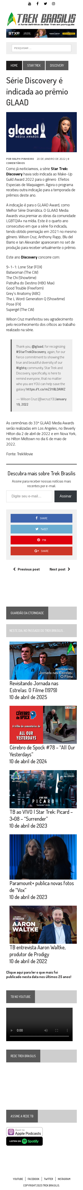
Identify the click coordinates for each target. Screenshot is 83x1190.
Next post (60, 569)
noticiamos (28, 169)
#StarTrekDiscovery (31, 351)
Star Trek (34, 65)
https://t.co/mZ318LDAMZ (45, 389)
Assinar (65, 496)
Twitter (48, 1179)
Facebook (33, 1179)
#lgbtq (21, 367)
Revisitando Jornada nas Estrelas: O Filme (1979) (34, 686)
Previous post (26, 569)
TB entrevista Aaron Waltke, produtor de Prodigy (38, 951)
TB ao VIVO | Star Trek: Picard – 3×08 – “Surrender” (41, 815)
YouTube (18, 1179)
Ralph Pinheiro (23, 159)
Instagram (64, 1179)
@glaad (37, 346)
